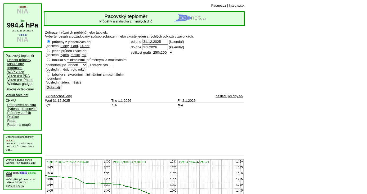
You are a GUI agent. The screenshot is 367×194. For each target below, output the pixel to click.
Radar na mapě (19, 125)
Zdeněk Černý (16, 185)
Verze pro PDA (18, 76)
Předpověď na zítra (21, 105)
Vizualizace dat (17, 95)
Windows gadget (20, 84)
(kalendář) (176, 42)
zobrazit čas (99, 65)
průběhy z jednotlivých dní (71, 42)
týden (64, 55)
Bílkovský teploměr (20, 89)
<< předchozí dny (59, 96)
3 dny (64, 46)
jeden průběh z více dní (69, 51)
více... (9, 149)
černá (9, 175)
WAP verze (15, 72)
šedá (15, 172)
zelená (31, 172)
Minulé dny (15, 64)
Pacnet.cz (218, 5)
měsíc (75, 55)
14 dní (84, 46)
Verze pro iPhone (20, 80)
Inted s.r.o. (237, 5)
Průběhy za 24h (19, 113)
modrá (23, 172)
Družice (13, 117)
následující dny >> (229, 96)
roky (81, 69)
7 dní (74, 46)
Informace (15, 68)
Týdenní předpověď (22, 109)
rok (84, 55)
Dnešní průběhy (19, 60)
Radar (12, 121)
